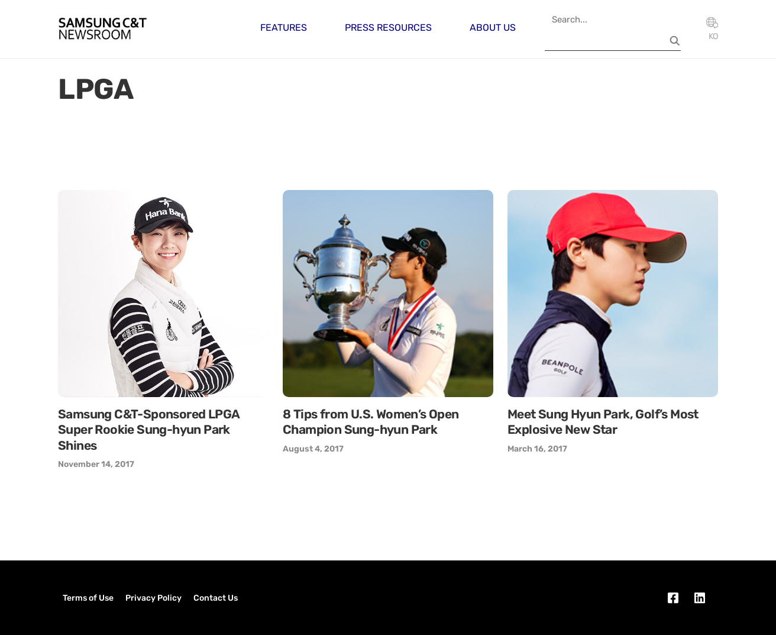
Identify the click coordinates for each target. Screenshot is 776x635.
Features (283, 27)
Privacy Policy (153, 598)
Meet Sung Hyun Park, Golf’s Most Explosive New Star (603, 422)
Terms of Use (88, 598)
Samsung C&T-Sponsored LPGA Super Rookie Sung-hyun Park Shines (148, 430)
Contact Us (215, 598)
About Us (493, 27)
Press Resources (388, 27)
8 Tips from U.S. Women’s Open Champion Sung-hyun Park (371, 422)
